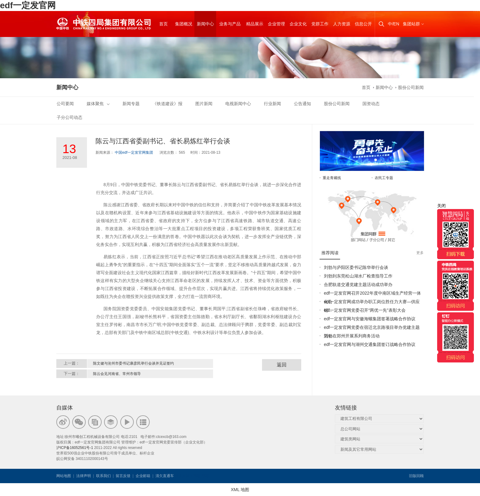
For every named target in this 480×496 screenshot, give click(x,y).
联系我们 (103, 476)
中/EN (393, 23)
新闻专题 (131, 103)
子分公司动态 (69, 117)
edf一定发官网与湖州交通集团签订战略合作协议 (369, 344)
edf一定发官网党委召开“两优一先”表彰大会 (365, 310)
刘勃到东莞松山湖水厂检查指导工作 (358, 276)
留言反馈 (123, 476)
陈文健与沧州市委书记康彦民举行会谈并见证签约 (133, 363)
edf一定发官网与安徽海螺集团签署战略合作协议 (369, 318)
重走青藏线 (332, 178)
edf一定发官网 (28, 5)
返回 (282, 364)
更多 (420, 253)
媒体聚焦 (98, 103)
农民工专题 (384, 178)
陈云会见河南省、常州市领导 (117, 374)
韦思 (197, 476)
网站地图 (63, 476)
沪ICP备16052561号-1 (74, 448)
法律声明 (83, 476)
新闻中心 (384, 87)
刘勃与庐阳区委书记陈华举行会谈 (356, 267)
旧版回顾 (416, 476)
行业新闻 (272, 103)
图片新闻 (203, 103)
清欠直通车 (165, 476)
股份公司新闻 (411, 87)
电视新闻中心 (238, 103)
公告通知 (302, 103)
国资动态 (371, 103)
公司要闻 (65, 103)
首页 (366, 87)
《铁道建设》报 (167, 103)
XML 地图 (240, 489)
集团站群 (411, 23)
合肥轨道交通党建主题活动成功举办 (358, 284)
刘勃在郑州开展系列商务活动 (352, 335)
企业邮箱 (143, 476)
